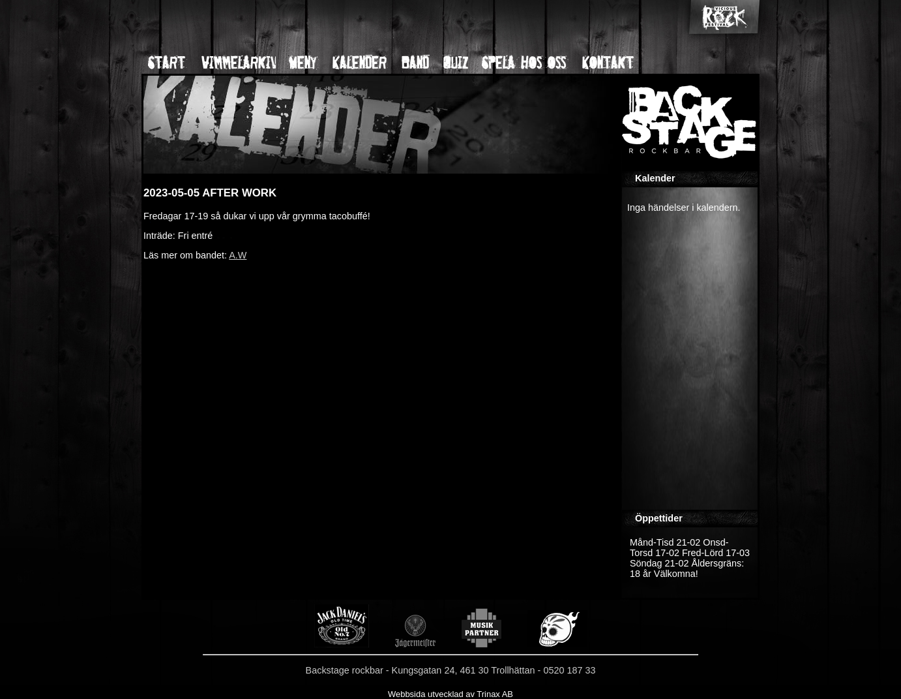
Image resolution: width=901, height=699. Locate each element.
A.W (237, 255)
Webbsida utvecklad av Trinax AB (450, 694)
